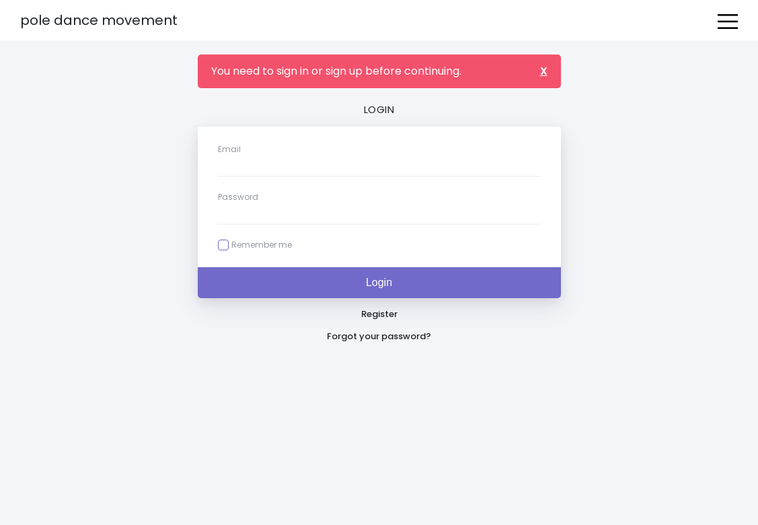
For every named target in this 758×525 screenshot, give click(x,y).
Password (238, 197)
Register (379, 314)
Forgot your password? (379, 336)
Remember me (261, 244)
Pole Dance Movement (99, 20)
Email (229, 149)
